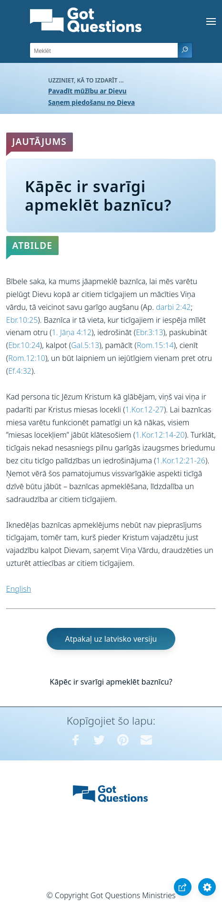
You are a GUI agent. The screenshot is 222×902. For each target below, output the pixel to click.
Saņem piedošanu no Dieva (91, 102)
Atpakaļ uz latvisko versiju (111, 639)
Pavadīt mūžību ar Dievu (87, 90)
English (18, 589)
